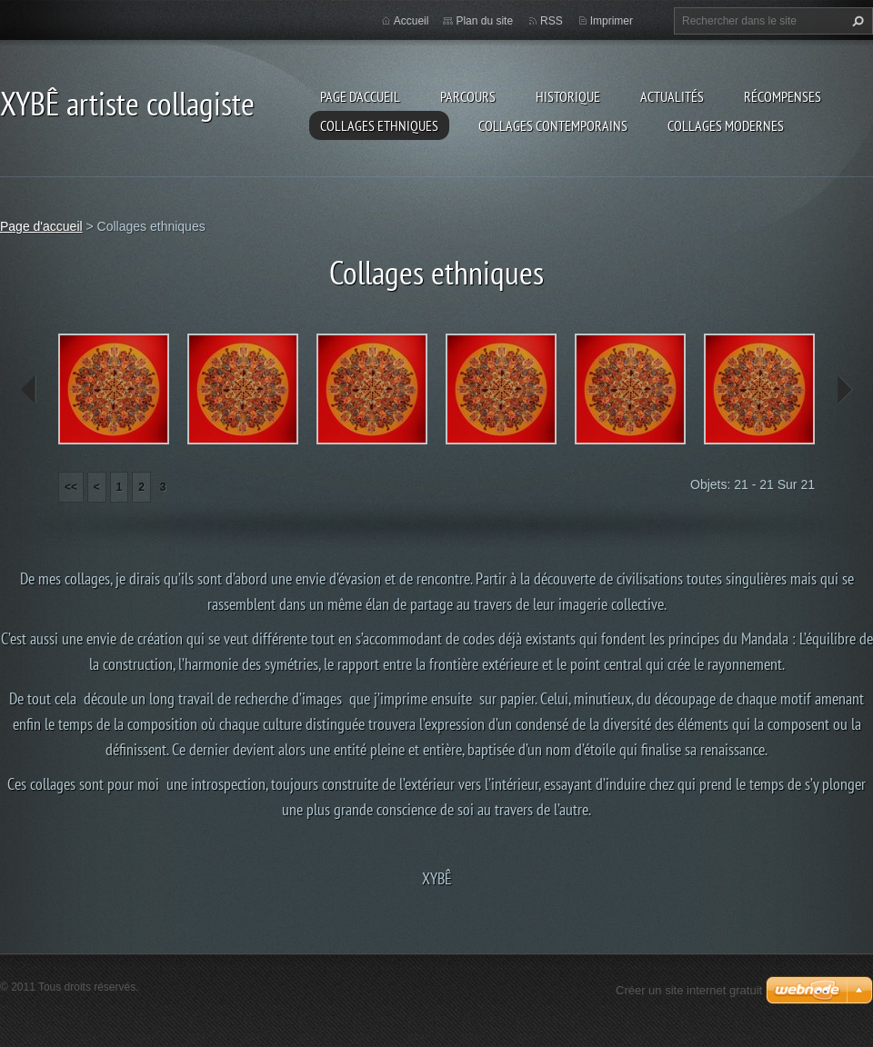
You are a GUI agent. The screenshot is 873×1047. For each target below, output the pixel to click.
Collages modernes (725, 125)
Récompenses (782, 96)
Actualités (672, 96)
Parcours (468, 96)
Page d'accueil (360, 96)
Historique (568, 96)
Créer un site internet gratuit (689, 990)
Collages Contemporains (552, 125)
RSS (551, 21)
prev (29, 389)
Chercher (855, 21)
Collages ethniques (379, 125)
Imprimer (611, 21)
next (844, 389)
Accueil (411, 21)
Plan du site (484, 21)
